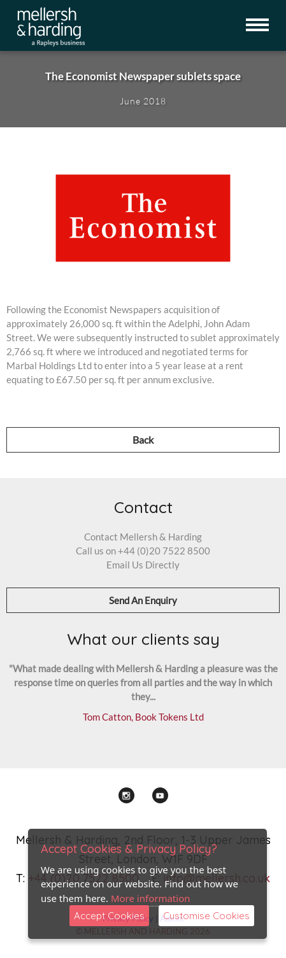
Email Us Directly (143, 564)
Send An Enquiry (143, 600)
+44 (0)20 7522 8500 (164, 550)
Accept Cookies (109, 916)
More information (150, 898)
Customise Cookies (206, 916)
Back (143, 439)
